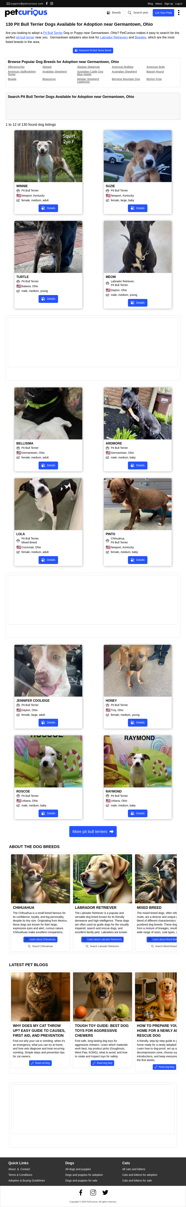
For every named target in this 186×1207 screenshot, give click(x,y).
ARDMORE (114, 443)
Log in (178, 3)
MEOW (111, 277)
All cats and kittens (133, 1169)
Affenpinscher (16, 66)
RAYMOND (114, 791)
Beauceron (49, 79)
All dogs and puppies (78, 1169)
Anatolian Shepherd (55, 71)
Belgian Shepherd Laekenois (88, 80)
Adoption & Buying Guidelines (26, 1180)
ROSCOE (23, 791)
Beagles (140, 37)
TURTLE (22, 277)
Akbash (47, 66)
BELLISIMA (24, 443)
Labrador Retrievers (114, 37)
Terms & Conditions (20, 1174)
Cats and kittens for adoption (139, 1174)
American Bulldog (122, 66)
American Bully (155, 66)
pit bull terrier (25, 37)
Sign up (168, 3)
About (158, 3)
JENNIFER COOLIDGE (33, 700)
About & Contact (19, 1169)
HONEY (111, 700)
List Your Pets (163, 12)
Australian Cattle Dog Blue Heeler (90, 73)
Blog (150, 3)
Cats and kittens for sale (137, 1180)
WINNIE (22, 186)
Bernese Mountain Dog (126, 79)
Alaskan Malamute (88, 66)
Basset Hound (155, 71)
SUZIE (110, 186)
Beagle (12, 79)
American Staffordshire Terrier (22, 73)
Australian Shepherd (124, 71)
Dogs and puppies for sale (81, 1180)
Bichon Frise (154, 79)
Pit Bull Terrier (53, 33)
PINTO (110, 534)
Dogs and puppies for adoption (84, 1174)
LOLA (20, 534)
